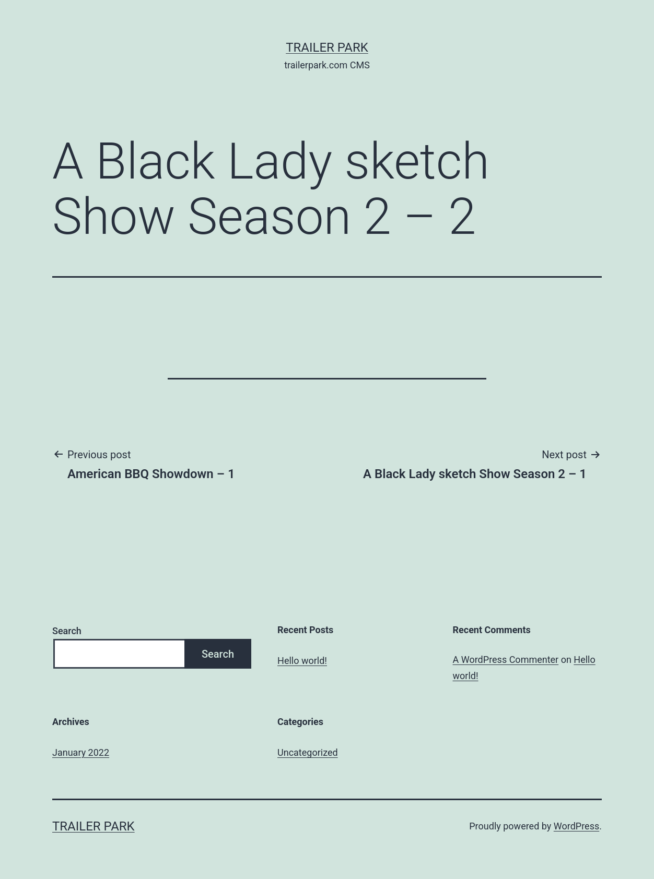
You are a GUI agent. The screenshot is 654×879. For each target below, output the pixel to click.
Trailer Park (327, 47)
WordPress (576, 826)
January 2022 (80, 752)
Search (66, 630)
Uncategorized (307, 752)
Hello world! (302, 660)
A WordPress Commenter (506, 659)
